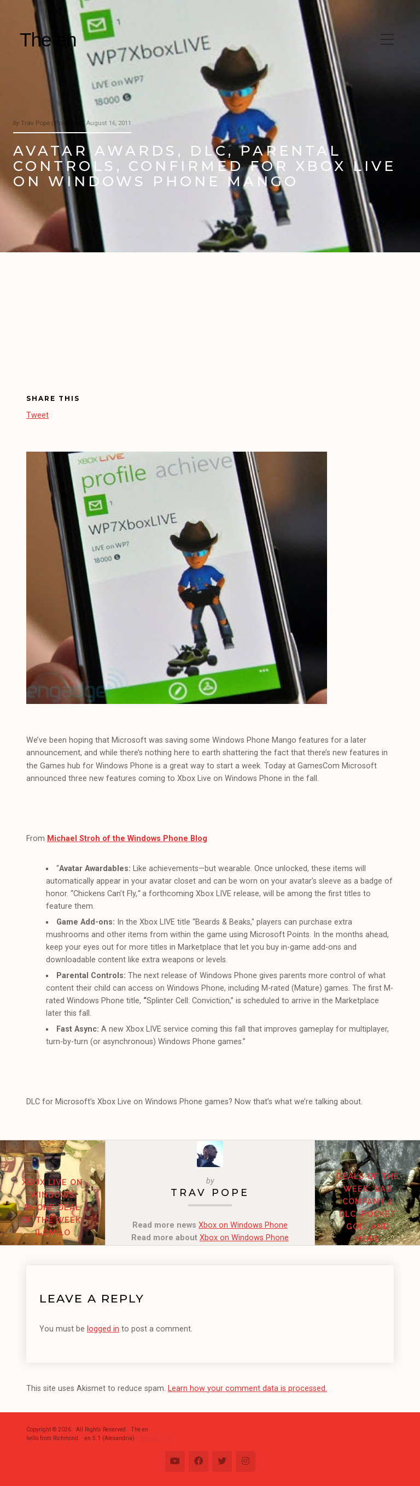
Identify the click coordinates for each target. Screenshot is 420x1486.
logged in (103, 1329)
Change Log (154, 1438)
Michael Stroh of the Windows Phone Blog (127, 838)
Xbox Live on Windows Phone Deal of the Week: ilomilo (52, 1207)
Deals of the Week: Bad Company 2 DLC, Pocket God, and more (367, 1207)
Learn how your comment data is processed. (247, 1388)
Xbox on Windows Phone (243, 1225)
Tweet (37, 415)
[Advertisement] (87, 332)
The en (48, 39)
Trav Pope (210, 1192)
